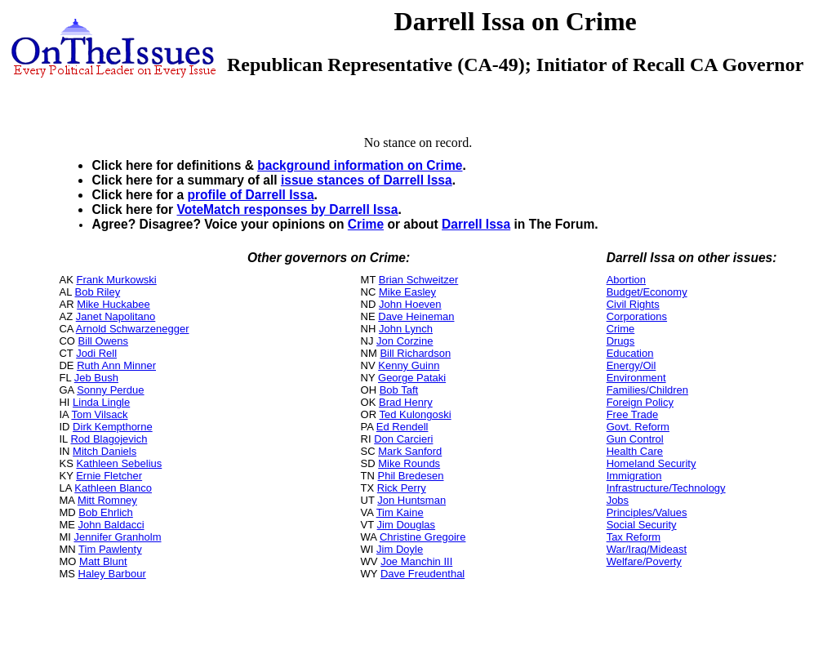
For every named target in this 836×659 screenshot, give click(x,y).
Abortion (626, 280)
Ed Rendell (402, 427)
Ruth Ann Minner (116, 365)
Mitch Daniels (104, 451)
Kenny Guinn (408, 365)
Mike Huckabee (113, 304)
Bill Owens (103, 341)
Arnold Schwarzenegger (132, 329)
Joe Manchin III (416, 561)
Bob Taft (399, 390)
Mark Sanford (410, 451)
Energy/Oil (631, 365)
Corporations (637, 316)
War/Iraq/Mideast (647, 549)
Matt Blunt (103, 561)
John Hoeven (410, 304)
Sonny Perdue (110, 390)
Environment (636, 378)
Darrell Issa (476, 224)
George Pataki (412, 378)
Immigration (634, 476)
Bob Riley (98, 292)
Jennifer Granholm (118, 537)
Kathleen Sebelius (119, 463)
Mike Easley (407, 292)
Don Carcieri (403, 439)
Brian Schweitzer (419, 280)
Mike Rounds (409, 463)
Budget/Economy (647, 292)
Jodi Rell (96, 353)
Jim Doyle (399, 549)
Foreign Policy (640, 402)
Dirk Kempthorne (113, 427)
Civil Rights (633, 304)
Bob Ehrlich (105, 512)
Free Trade (633, 414)
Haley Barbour (112, 574)
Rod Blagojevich (108, 439)
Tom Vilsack (99, 414)
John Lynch (406, 329)
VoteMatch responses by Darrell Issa (287, 209)
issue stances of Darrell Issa (366, 180)
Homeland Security (651, 463)
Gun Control (635, 439)
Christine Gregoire (423, 537)
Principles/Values (647, 512)
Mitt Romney (107, 500)
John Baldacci (111, 525)
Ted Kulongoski (415, 414)
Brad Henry (406, 402)
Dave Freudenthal (422, 574)
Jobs (618, 500)
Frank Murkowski (116, 280)
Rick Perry (401, 488)
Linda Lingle (101, 402)
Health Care (635, 451)
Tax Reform (633, 537)
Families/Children (647, 390)
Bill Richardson (415, 353)
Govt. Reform (638, 427)
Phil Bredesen (411, 476)
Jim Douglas (406, 525)
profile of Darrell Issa (250, 195)
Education (630, 353)
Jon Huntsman (411, 500)
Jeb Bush (96, 378)
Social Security (642, 525)
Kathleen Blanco (113, 488)
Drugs (621, 341)
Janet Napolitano (116, 316)
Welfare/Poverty (644, 561)
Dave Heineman (416, 316)
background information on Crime (359, 165)
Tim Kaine (400, 512)
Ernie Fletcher (109, 476)
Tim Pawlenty (110, 549)
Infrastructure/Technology (666, 488)
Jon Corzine (404, 341)
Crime (366, 224)
